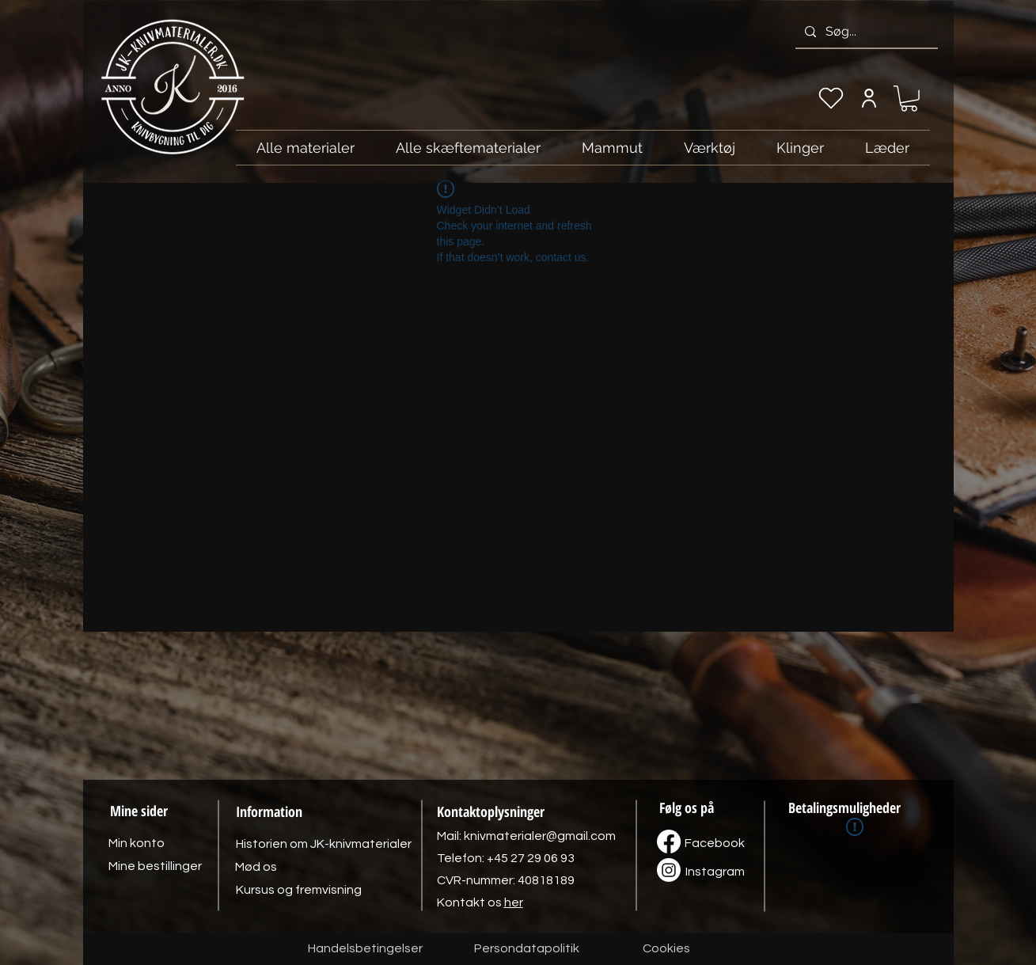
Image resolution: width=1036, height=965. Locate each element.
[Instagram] (715, 871)
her (513, 902)
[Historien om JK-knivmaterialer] (324, 844)
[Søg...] (865, 31)
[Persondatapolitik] (527, 949)
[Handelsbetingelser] (365, 949)
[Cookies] (666, 949)
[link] (909, 98)
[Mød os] (256, 867)
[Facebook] (714, 843)
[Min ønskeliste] (831, 98)
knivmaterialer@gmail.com (540, 836)
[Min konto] (869, 98)
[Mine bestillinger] (155, 866)
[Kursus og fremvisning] (299, 890)
